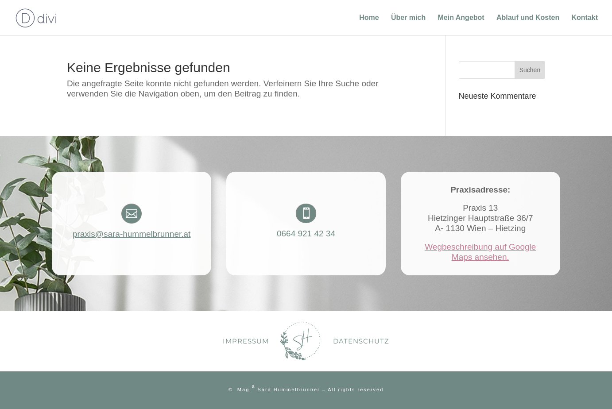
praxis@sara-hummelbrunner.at (131, 234)
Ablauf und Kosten (527, 18)
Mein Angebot (461, 18)
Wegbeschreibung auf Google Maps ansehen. (480, 252)
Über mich (408, 18)
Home (369, 18)
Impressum (246, 341)
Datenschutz (361, 341)
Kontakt (584, 18)
